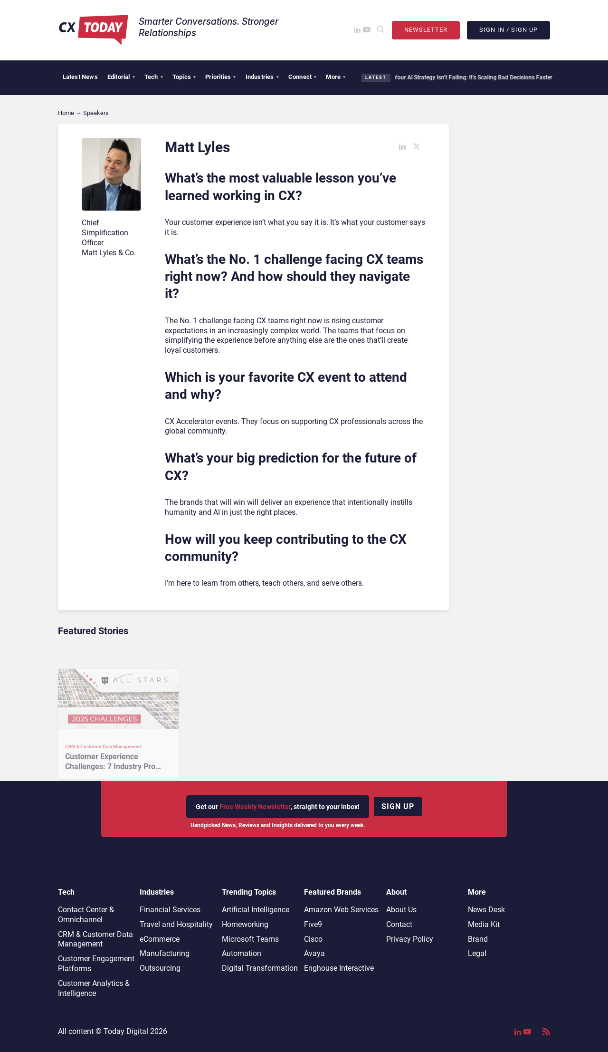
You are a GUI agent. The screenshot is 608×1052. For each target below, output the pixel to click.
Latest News (80, 76)
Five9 (313, 924)
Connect (302, 76)
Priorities (220, 76)
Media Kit (484, 924)
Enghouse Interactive (339, 968)
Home (66, 112)
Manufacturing (165, 953)
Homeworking (245, 924)
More (335, 76)
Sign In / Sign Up (508, 29)
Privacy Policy (409, 939)
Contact (399, 924)
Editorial (121, 76)
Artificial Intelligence (255, 909)
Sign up (397, 806)
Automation (241, 953)
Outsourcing (160, 968)
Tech (153, 76)
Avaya (314, 953)
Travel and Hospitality (176, 924)
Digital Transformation (260, 968)
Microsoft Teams (250, 939)
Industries (262, 76)
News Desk (486, 909)
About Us (401, 909)
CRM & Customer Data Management (95, 939)
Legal (477, 953)
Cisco (313, 939)
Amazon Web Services (341, 909)
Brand (478, 939)
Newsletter (425, 29)
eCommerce (160, 939)
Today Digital (126, 1031)
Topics (184, 76)
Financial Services (170, 909)
